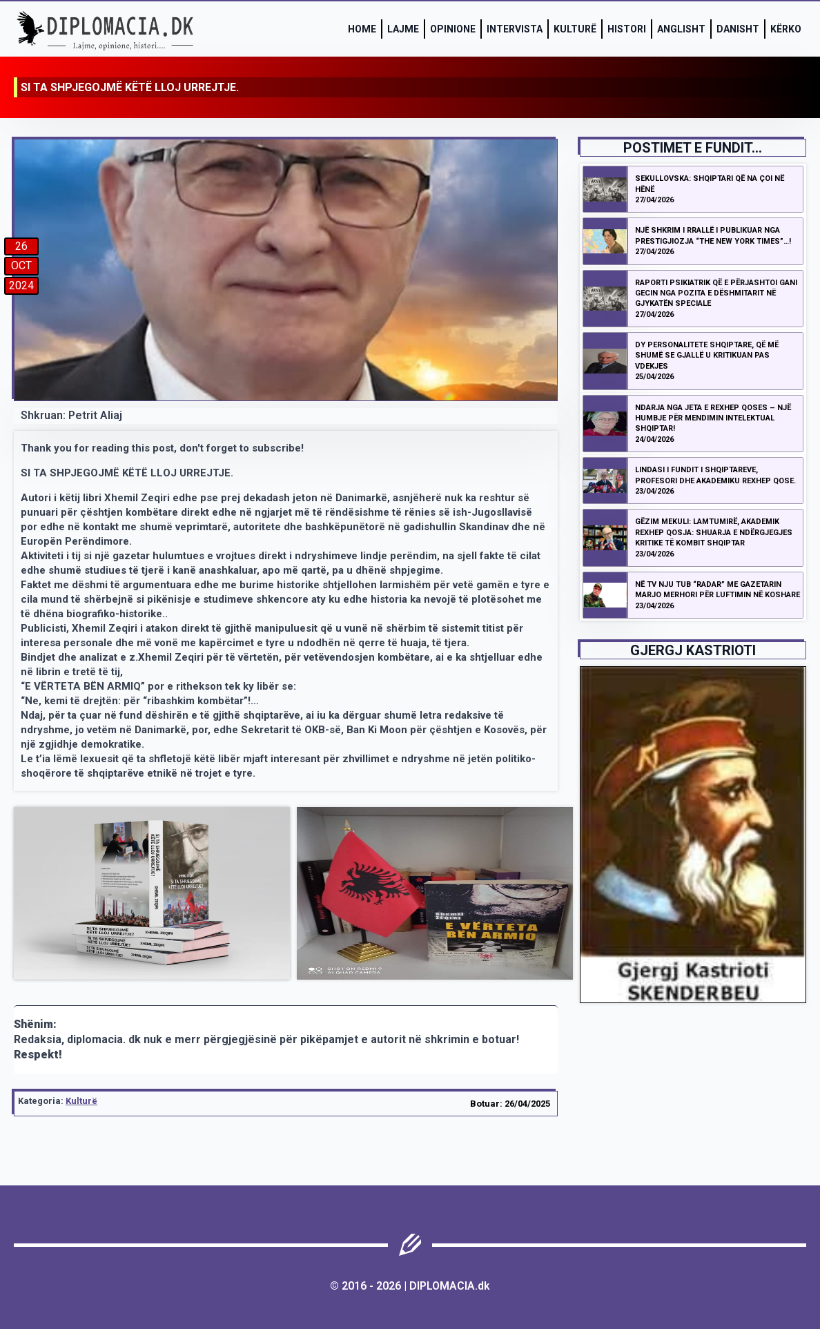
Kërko (785, 29)
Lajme (403, 29)
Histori (626, 29)
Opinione (453, 29)
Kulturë (575, 29)
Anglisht (681, 29)
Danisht (737, 29)
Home (362, 29)
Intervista (515, 29)
